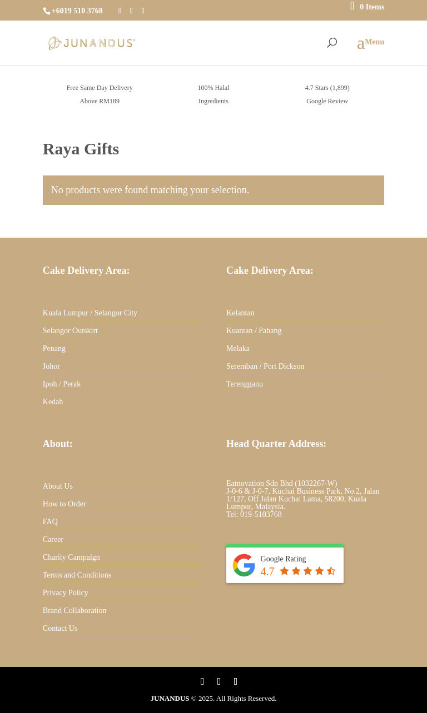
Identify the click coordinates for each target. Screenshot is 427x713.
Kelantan (240, 313)
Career (53, 539)
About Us (58, 486)
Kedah (53, 402)
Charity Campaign (71, 557)
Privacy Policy (65, 593)
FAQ (50, 522)
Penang (54, 348)
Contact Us (60, 628)
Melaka (238, 348)
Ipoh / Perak (62, 384)
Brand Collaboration (75, 610)
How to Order (64, 504)
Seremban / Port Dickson (265, 366)
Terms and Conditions (77, 575)
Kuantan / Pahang (254, 331)
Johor (51, 366)
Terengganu (244, 384)
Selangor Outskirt (70, 331)
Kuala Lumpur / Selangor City (90, 313)
